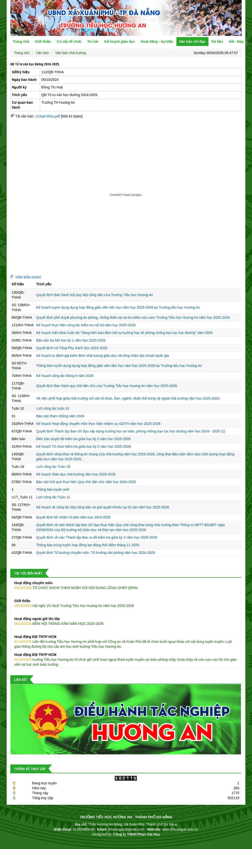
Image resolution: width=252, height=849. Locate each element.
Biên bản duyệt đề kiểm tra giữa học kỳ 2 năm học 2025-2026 (83, 439)
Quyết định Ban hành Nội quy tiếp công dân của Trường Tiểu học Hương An (94, 295)
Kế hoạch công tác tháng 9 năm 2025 (65, 376)
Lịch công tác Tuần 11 (53, 497)
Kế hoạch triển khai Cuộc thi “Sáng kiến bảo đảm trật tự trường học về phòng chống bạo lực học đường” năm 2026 (124, 333)
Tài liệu (217, 41)
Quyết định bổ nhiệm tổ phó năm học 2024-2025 (73, 517)
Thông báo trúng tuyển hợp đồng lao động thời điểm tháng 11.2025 (87, 545)
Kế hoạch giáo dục (119, 41)
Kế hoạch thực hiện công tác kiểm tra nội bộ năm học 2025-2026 (86, 325)
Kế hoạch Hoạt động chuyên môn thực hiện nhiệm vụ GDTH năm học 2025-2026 (98, 424)
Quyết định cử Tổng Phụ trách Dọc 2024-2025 (71, 348)
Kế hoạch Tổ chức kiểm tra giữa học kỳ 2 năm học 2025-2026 (83, 446)
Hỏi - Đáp (236, 41)
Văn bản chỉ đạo (192, 41)
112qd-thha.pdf (47, 116)
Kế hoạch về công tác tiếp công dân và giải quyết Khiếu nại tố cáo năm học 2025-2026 (102, 507)
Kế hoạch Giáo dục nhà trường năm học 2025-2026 (76, 474)
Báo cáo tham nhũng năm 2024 (60, 416)
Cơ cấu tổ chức (69, 41)
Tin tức (92, 41)
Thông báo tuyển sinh (52, 489)
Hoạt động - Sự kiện (157, 41)
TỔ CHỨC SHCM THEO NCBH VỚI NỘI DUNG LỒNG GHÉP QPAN (125, 585)
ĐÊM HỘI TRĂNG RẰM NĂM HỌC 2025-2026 (125, 621)
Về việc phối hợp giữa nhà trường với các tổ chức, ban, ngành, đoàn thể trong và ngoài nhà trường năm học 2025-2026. (128, 398)
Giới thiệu (43, 41)
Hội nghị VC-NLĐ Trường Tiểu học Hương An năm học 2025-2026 (125, 603)
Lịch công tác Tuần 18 (53, 467)
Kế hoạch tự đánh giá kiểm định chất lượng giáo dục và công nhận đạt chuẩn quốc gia (102, 356)
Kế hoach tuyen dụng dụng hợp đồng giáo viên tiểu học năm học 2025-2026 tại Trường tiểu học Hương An (118, 307)
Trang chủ (21, 41)
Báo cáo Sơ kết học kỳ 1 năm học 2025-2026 (70, 340)
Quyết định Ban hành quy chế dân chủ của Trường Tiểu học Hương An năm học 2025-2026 (106, 386)
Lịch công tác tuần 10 (52, 408)
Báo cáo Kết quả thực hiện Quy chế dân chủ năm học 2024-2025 (86, 482)
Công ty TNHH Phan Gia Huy (136, 834)
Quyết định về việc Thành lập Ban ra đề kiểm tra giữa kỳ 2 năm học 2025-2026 (96, 537)
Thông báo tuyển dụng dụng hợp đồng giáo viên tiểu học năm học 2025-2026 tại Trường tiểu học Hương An (119, 366)
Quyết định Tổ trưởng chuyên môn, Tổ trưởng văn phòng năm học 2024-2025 (95, 553)
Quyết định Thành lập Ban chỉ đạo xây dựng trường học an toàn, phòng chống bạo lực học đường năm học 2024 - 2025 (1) (130, 431)
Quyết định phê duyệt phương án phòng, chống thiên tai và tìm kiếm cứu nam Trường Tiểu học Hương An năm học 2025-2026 (133, 317)
